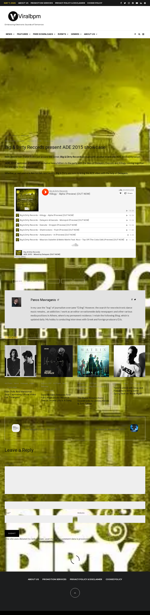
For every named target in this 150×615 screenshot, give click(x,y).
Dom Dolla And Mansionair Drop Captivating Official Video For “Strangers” (20, 394)
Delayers (54, 281)
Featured (22, 34)
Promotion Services (42, 3)
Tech (88, 389)
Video (31, 383)
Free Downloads (43, 34)
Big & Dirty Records (36, 281)
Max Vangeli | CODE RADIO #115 (49, 427)
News (9, 34)
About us (23, 3)
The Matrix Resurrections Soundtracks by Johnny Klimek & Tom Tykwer (93, 401)
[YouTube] (137, 3)
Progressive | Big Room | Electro (91, 386)
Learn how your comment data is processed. (67, 542)
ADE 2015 (18, 281)
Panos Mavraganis (43, 300)
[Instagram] (129, 3)
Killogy (79, 281)
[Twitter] (125, 3)
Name (8, 503)
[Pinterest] (133, 3)
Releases (24, 383)
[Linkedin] (141, 3)
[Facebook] (121, 3)
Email (8, 517)
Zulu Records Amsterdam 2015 (101, 427)
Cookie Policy (94, 3)
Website (81, 517)
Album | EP (10, 141)
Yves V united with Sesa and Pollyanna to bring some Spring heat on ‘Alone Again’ (128, 390)
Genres (75, 34)
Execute (67, 281)
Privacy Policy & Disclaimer (70, 3)
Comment (9, 463)
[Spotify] (145, 3)
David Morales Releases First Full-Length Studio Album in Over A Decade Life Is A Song (56, 397)
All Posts (21, 141)
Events (62, 34)
